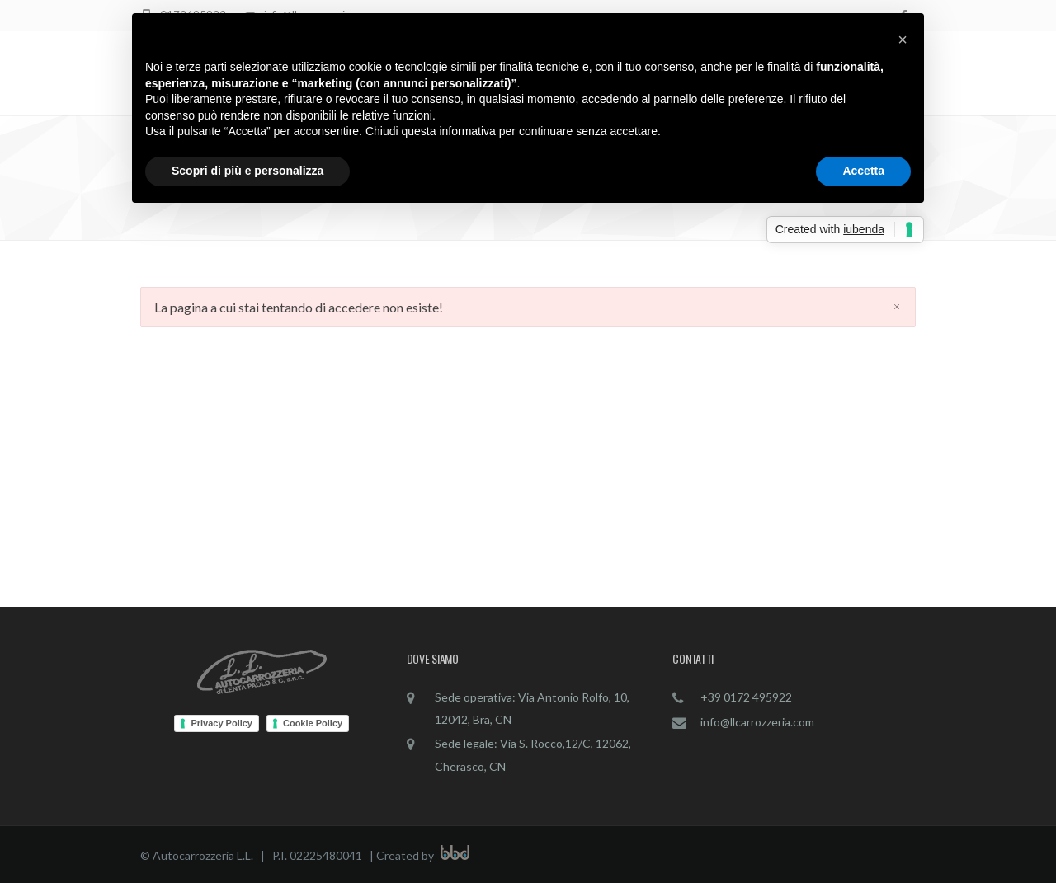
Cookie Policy (312, 723)
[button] (902, 39)
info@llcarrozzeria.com (757, 722)
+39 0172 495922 (746, 697)
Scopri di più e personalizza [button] (247, 170)
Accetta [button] (863, 170)
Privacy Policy (221, 723)
